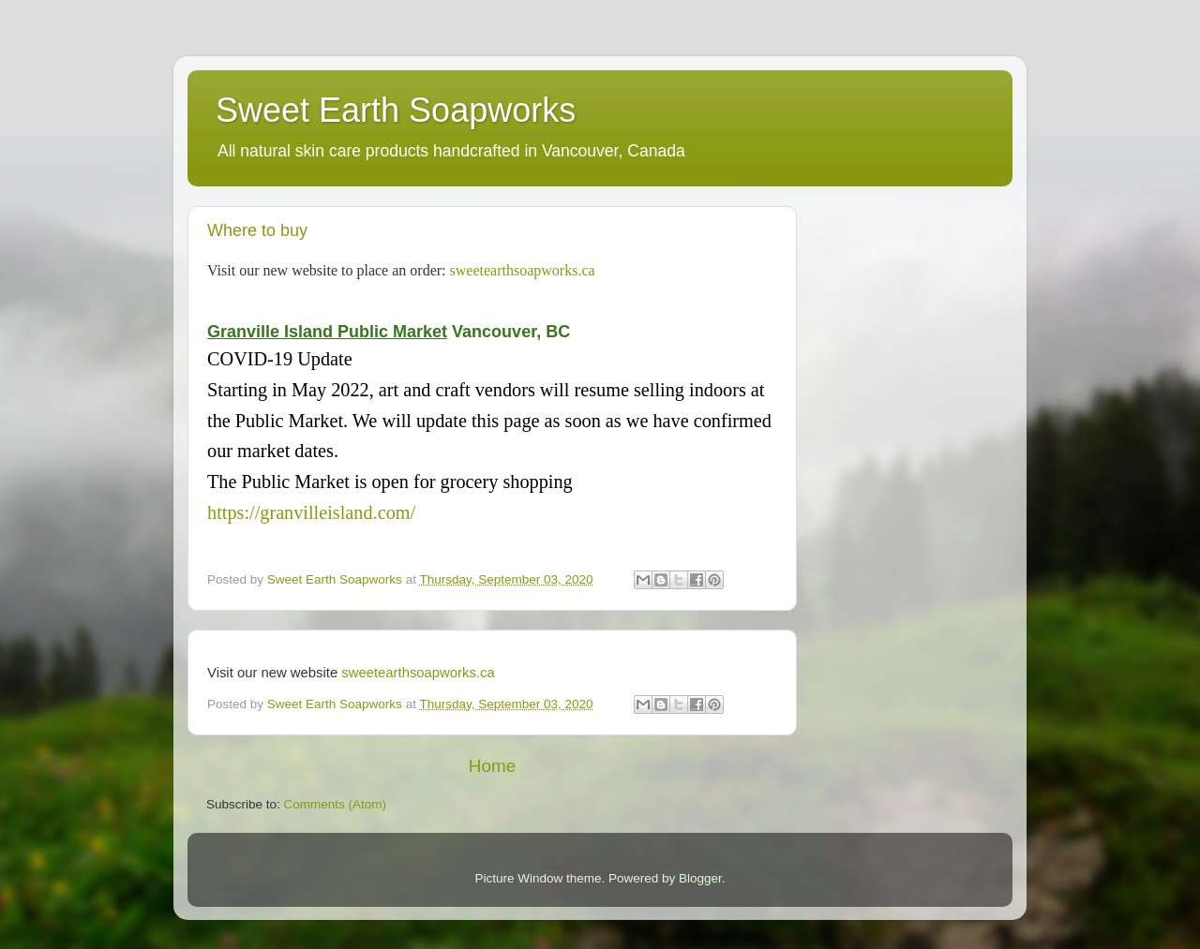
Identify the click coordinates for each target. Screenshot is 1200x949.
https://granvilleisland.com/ (311, 512)
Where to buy (257, 230)
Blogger (700, 878)
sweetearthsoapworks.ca (522, 270)
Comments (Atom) (335, 804)
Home (492, 766)
